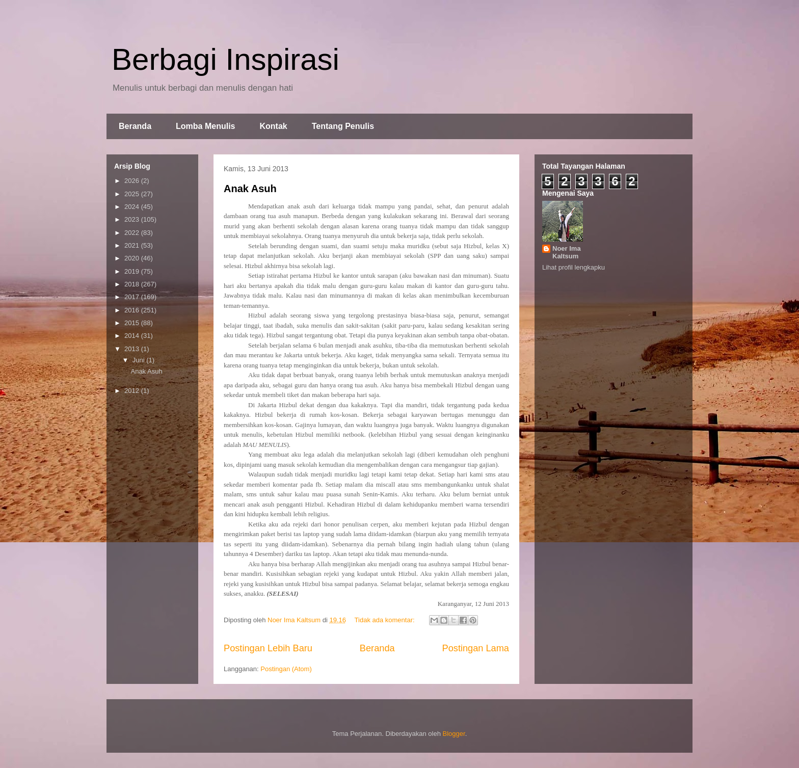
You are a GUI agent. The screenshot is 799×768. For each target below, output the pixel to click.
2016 (132, 310)
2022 (132, 232)
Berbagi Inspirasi (225, 59)
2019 (132, 271)
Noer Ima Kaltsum (566, 252)
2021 (132, 245)
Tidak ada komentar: (386, 620)
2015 (132, 323)
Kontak (273, 126)
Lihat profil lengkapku (573, 267)
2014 (132, 335)
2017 (132, 297)
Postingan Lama (475, 648)
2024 (132, 206)
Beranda (135, 126)
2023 (132, 219)
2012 (132, 390)
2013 (132, 349)
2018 (132, 284)
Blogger (454, 733)
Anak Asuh (250, 188)
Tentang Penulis (343, 126)
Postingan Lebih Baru (268, 648)
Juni (139, 360)
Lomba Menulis (205, 126)
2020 (132, 258)
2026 (132, 180)
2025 (132, 194)
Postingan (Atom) (285, 669)
